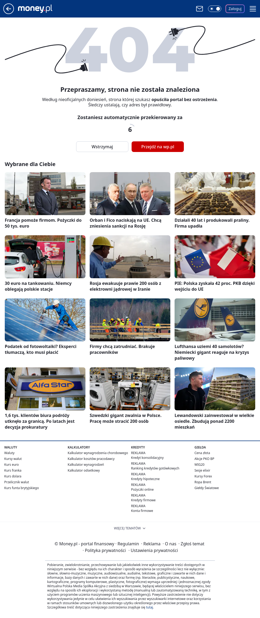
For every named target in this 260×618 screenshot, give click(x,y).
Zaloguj (235, 8)
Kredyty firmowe (143, 500)
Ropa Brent (202, 482)
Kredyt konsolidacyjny (147, 457)
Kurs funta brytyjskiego (21, 488)
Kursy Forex (203, 476)
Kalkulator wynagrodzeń (86, 464)
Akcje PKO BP (204, 458)
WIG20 (199, 464)
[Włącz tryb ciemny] (214, 9)
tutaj (149, 607)
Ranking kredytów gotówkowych (155, 468)
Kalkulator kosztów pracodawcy (91, 458)
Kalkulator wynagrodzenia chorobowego (98, 453)
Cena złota (202, 453)
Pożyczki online (142, 489)
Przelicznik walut (16, 482)
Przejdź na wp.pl (157, 147)
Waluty (9, 453)
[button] (253, 9)
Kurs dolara (12, 476)
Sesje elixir (202, 470)
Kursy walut (13, 458)
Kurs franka (12, 470)
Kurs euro (11, 464)
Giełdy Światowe (206, 488)
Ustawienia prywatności (153, 550)
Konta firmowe (142, 510)
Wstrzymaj (102, 147)
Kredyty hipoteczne (145, 479)
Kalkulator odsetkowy (84, 470)
